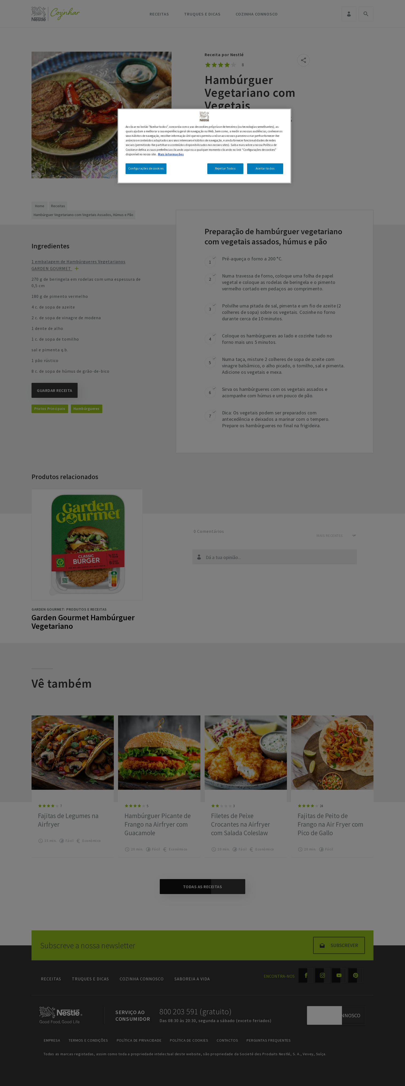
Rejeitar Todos (225, 168)
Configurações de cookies (146, 168)
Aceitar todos (265, 168)
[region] (204, 146)
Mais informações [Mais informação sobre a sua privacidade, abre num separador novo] (171, 154)
